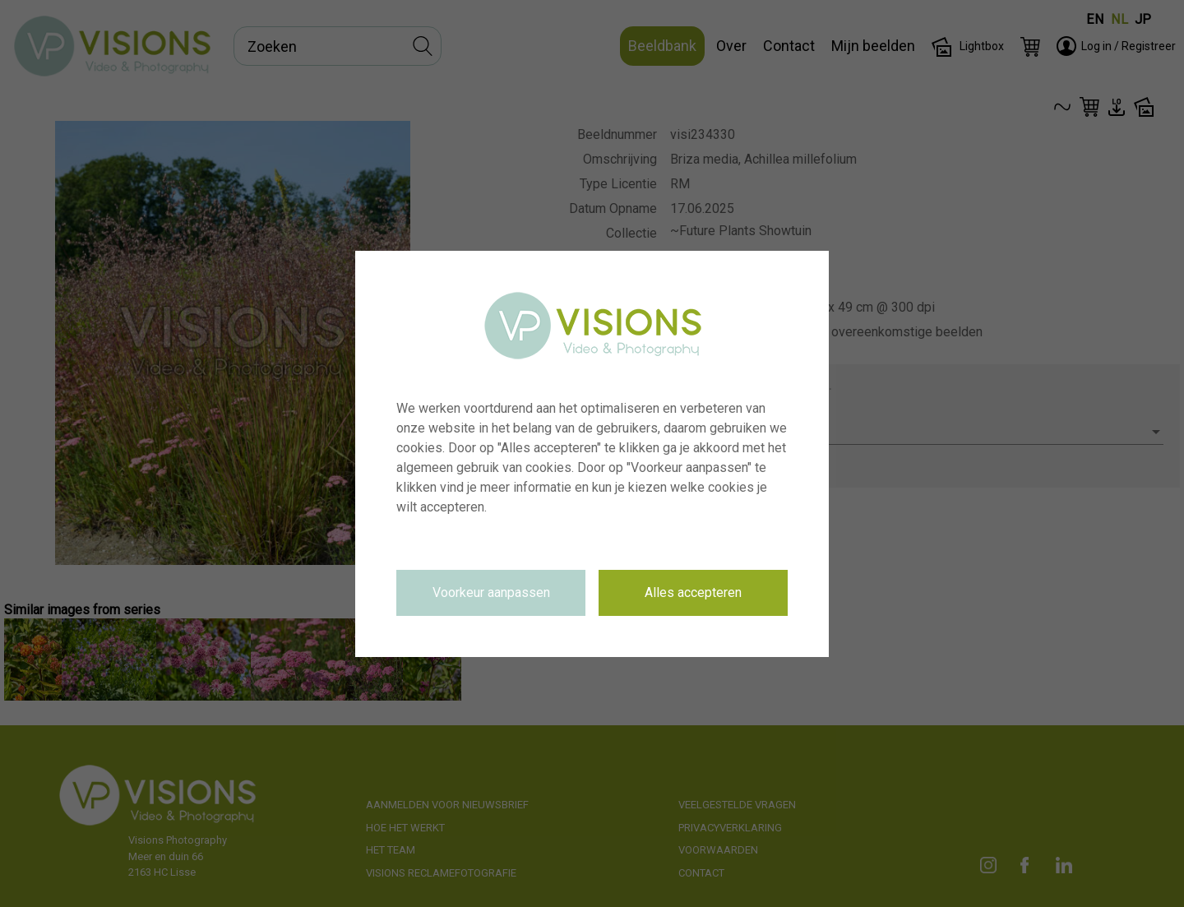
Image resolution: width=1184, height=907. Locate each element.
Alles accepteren (693, 592)
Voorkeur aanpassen (491, 592)
